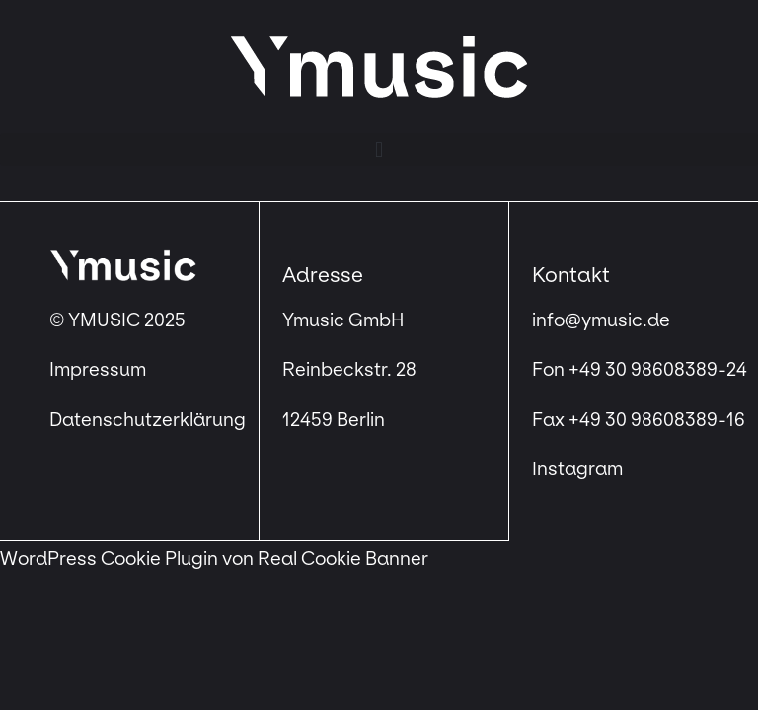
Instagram (577, 469)
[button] (379, 149)
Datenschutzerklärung (147, 420)
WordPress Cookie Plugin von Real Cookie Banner (214, 559)
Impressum (99, 370)
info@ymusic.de (601, 320)
